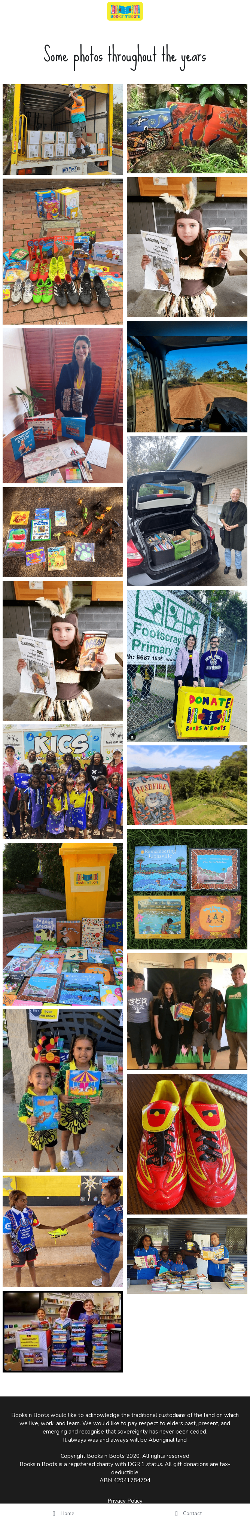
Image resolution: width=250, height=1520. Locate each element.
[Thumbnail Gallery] (63, 129)
